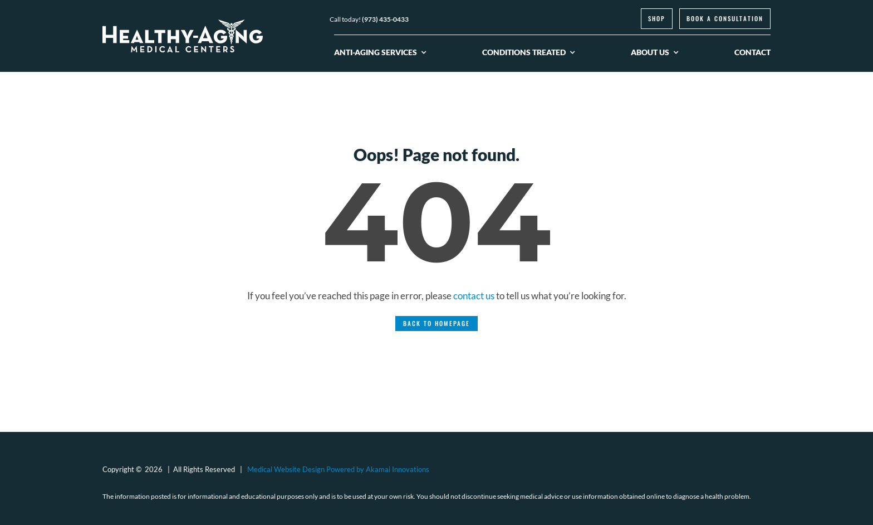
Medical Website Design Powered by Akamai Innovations (338, 469)
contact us (473, 296)
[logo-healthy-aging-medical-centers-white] (182, 24)
